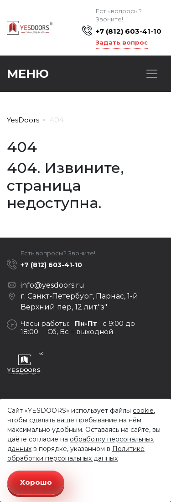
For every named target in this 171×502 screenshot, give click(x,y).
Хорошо (36, 482)
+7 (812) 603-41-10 (128, 31)
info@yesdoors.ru (52, 285)
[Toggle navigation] (152, 73)
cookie (143, 410)
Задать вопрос (122, 42)
